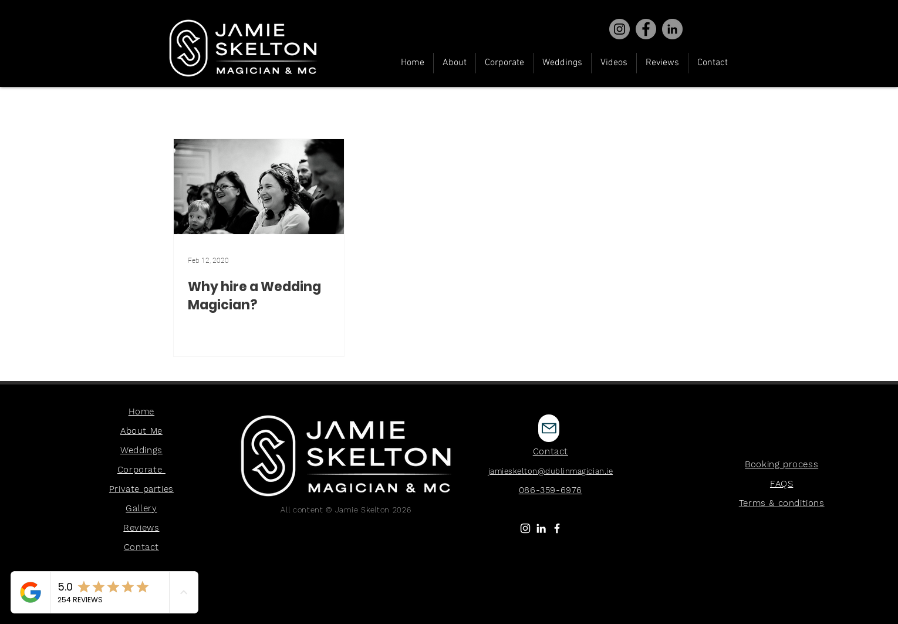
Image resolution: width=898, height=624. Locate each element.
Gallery (141, 508)
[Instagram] (619, 29)
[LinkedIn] (541, 528)
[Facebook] (646, 29)
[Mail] (548, 428)
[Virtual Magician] (672, 29)
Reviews (141, 527)
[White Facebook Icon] (557, 528)
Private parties (141, 489)
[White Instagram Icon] (525, 528)
